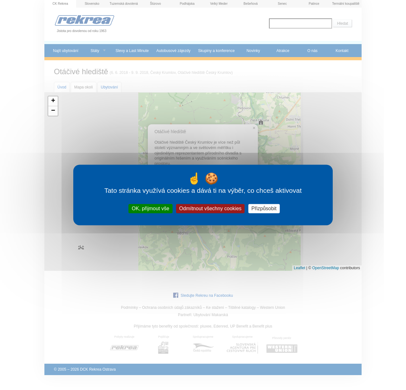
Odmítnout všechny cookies (210, 208)
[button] (53, 101)
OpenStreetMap (325, 268)
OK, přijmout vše (150, 208)
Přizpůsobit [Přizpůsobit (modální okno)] (264, 208)
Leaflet (299, 268)
